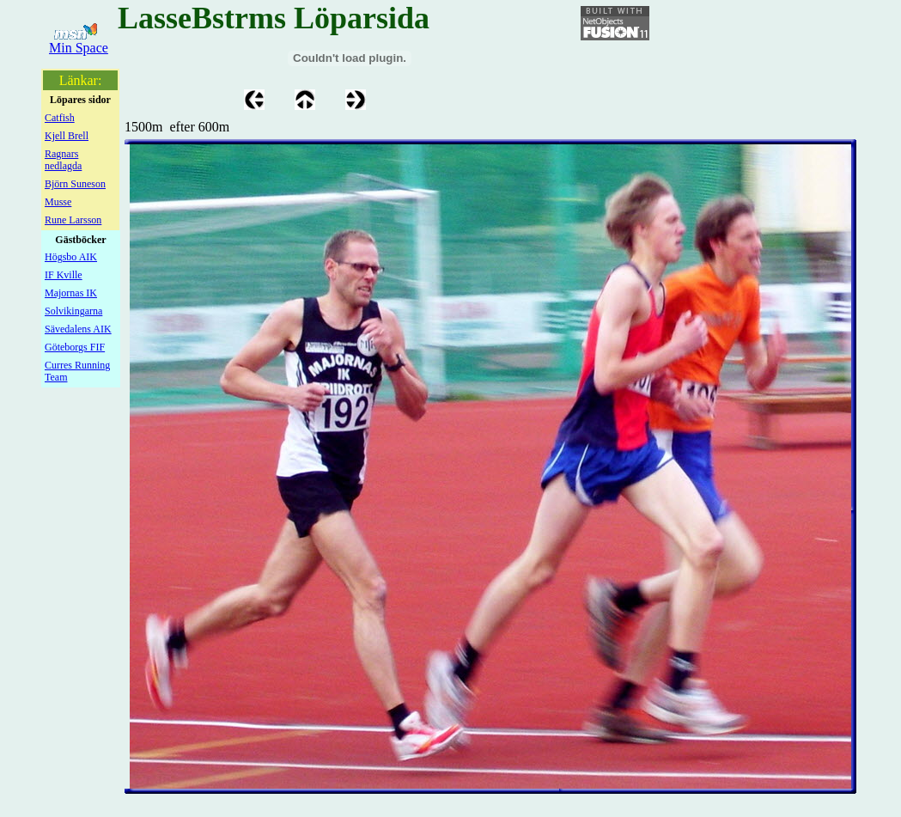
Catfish (60, 118)
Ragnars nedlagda (63, 160)
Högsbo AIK (71, 257)
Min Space (78, 47)
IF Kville (63, 275)
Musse (58, 202)
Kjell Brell (66, 136)
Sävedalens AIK (78, 329)
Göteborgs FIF (75, 347)
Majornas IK (71, 293)
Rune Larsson (73, 220)
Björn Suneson (75, 184)
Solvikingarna (73, 311)
